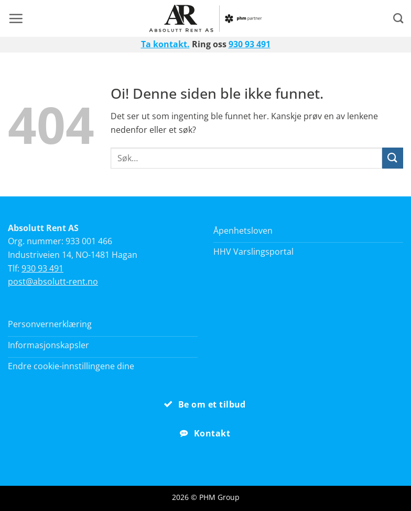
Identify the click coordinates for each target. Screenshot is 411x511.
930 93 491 (250, 44)
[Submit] (392, 158)
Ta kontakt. (165, 44)
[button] (16, 18)
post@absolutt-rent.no (53, 281)
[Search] (398, 18)
